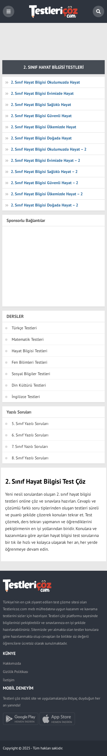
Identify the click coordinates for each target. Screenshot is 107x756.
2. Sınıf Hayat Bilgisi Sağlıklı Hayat (41, 104)
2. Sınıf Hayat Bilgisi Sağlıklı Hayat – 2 (44, 171)
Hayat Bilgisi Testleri (29, 350)
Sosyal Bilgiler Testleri (31, 373)
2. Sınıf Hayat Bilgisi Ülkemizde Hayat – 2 (47, 193)
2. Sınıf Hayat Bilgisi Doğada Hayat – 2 (44, 205)
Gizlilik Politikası (15, 671)
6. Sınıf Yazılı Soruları (30, 435)
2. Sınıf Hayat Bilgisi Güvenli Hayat (41, 115)
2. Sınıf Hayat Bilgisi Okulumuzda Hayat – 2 (48, 149)
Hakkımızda (12, 663)
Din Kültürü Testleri (29, 385)
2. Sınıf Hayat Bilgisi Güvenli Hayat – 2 (44, 182)
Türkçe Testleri (24, 327)
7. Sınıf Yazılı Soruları (30, 446)
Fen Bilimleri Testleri (29, 362)
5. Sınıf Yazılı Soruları (30, 423)
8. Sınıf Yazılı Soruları (30, 457)
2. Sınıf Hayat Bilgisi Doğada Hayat (41, 138)
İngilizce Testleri (26, 396)
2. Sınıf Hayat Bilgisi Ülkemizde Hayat (43, 126)
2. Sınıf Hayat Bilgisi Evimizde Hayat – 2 (45, 160)
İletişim (9, 680)
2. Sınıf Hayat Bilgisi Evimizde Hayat (42, 93)
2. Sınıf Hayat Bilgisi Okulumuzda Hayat (45, 82)
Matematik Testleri (28, 339)
